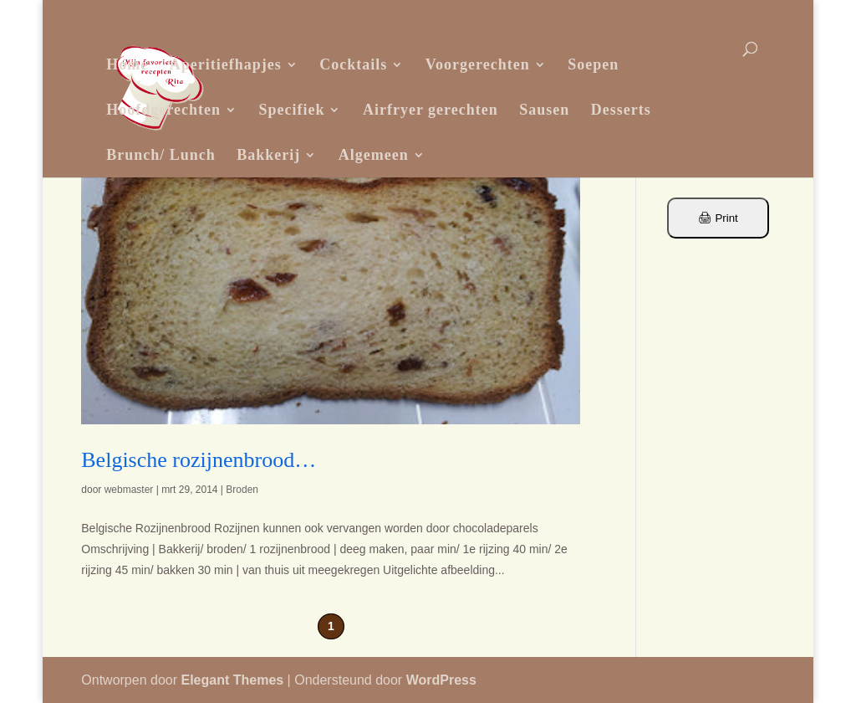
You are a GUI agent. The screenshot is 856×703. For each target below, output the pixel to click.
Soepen (593, 64)
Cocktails (353, 64)
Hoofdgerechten (163, 109)
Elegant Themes (232, 680)
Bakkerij (268, 154)
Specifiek (291, 109)
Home (127, 64)
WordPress (441, 680)
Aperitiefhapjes (226, 64)
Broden (242, 489)
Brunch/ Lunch (161, 154)
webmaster (129, 489)
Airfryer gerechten (430, 109)
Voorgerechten (477, 64)
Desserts (621, 109)
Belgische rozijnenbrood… (198, 460)
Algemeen (374, 154)
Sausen (544, 109)
